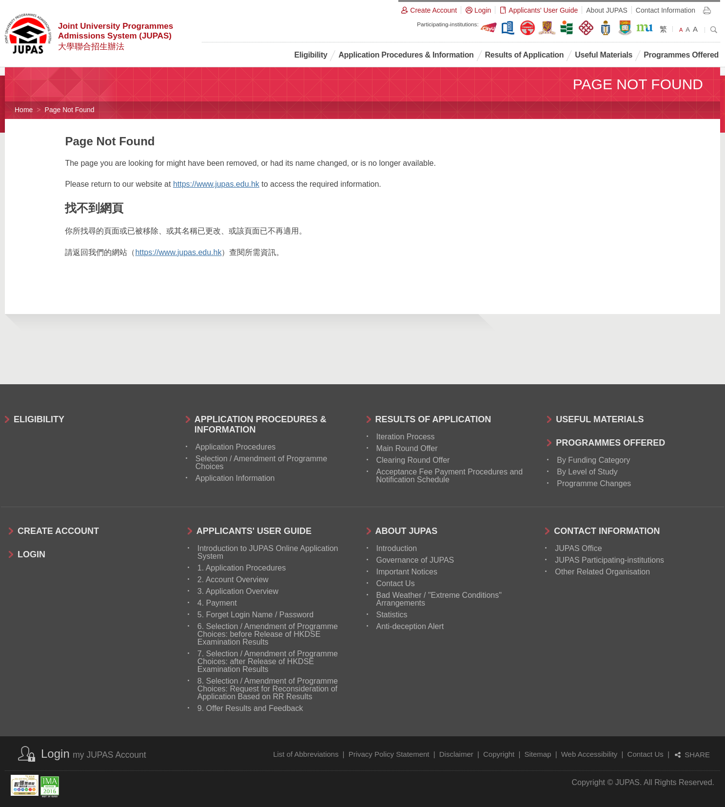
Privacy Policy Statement (389, 754)
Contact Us (645, 754)
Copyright (498, 754)
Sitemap (537, 754)
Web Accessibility (589, 754)
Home (24, 110)
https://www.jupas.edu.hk (216, 184)
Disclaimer (456, 754)
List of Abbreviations (305, 754)
